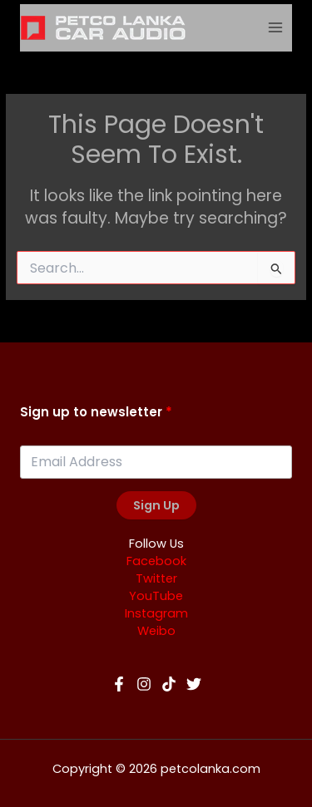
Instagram (156, 613)
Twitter (156, 578)
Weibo (156, 630)
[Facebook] (118, 684)
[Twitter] (193, 684)
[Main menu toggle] (276, 28)
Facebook (156, 561)
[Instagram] (143, 684)
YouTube (156, 596)
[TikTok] (168, 684)
